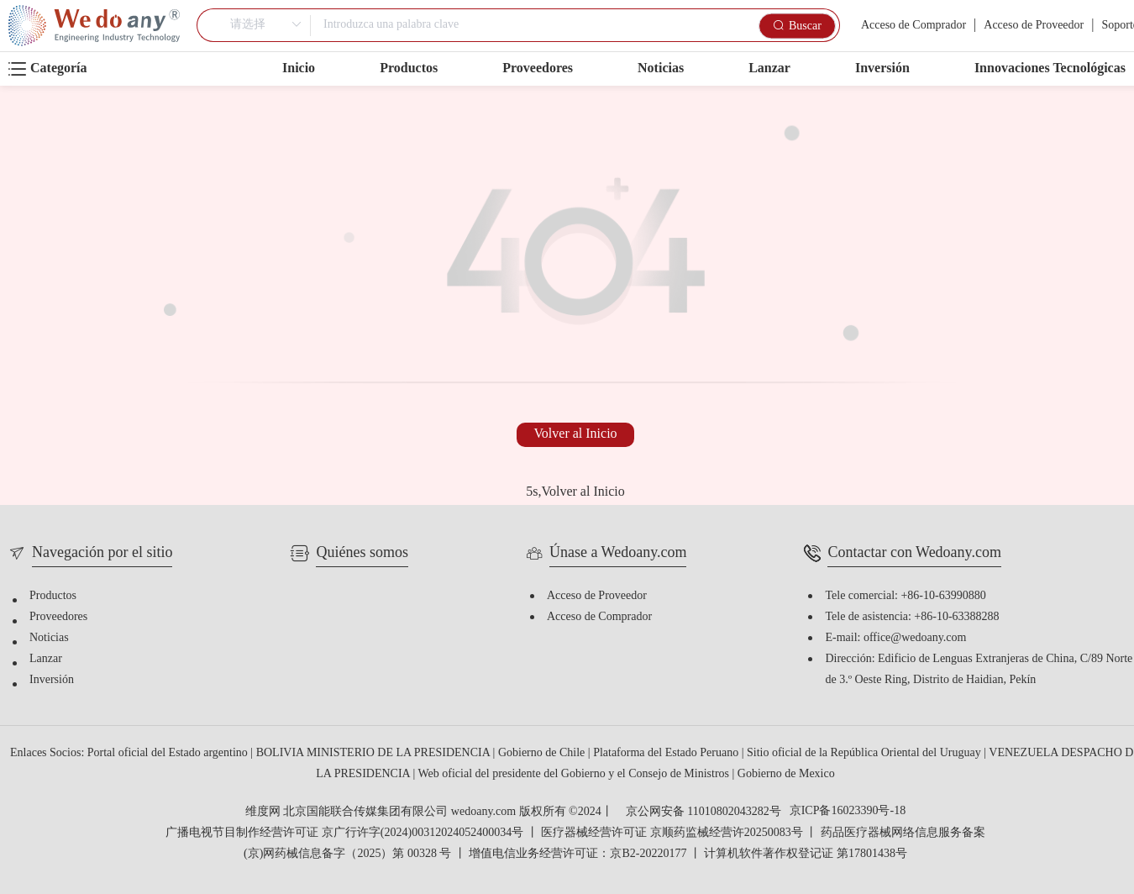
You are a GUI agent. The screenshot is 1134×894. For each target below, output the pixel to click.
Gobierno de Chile (543, 753)
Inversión (882, 68)
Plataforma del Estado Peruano (667, 753)
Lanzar (769, 68)
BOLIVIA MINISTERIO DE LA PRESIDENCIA (374, 753)
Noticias (661, 68)
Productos (409, 68)
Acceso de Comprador (913, 25)
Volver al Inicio (575, 434)
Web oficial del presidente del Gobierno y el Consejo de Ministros (574, 774)
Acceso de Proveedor (1034, 25)
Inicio (298, 68)
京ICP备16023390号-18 (848, 812)
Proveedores (537, 68)
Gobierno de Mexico (786, 774)
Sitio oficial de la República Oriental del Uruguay (865, 753)
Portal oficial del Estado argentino (169, 753)
